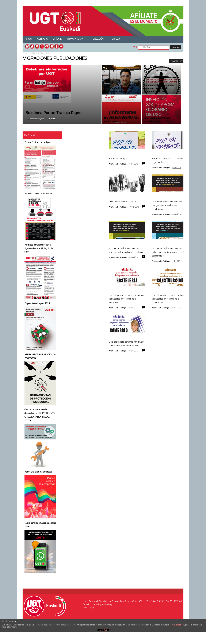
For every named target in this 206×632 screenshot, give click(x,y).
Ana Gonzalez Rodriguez (35, 119)
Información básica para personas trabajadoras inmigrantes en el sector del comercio (169, 252)
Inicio (29, 39)
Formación (98, 39)
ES (133, 47)
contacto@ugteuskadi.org (101, 605)
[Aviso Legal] (88, 608)
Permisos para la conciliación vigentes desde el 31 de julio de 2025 (38, 249)
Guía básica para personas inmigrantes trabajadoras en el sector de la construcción (169, 299)
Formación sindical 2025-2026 (38, 194)
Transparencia (76, 39)
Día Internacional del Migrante (122, 202)
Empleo (117, 39)
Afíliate (57, 39)
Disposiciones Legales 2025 (37, 304)
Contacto (42, 39)
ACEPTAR (103, 630)
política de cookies (177, 625)
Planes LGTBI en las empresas (38, 472)
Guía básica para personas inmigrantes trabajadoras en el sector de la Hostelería (126, 299)
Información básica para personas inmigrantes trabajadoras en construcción (167, 205)
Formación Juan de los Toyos (37, 143)
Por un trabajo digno (118, 159)
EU (136, 47)
